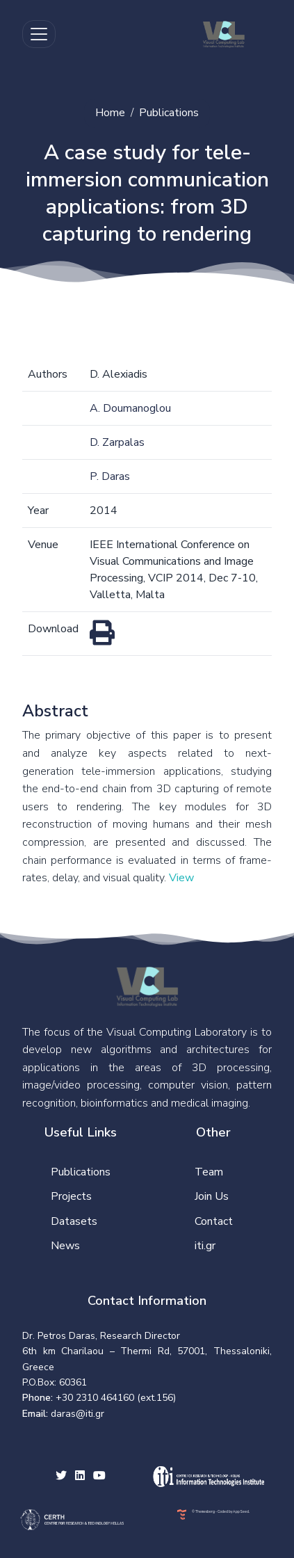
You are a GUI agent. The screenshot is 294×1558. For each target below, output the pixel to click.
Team (209, 1172)
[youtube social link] (99, 1477)
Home (110, 112)
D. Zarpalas (117, 442)
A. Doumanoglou (130, 408)
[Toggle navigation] (39, 34)
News (65, 1245)
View (181, 877)
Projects (71, 1196)
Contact (214, 1221)
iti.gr (205, 1245)
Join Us (212, 1196)
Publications (169, 112)
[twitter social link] (61, 1477)
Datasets (74, 1221)
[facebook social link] (80, 1477)
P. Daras (110, 476)
